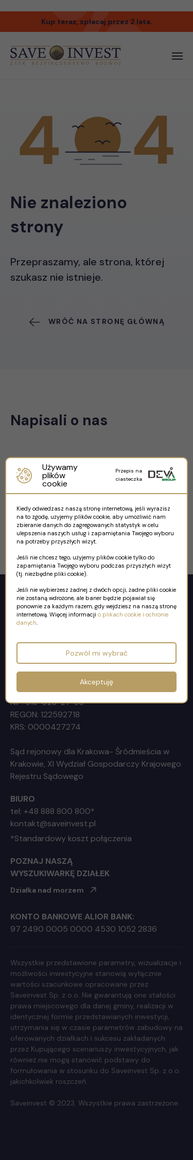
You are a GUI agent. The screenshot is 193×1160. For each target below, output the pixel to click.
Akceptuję (96, 681)
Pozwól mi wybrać (97, 653)
